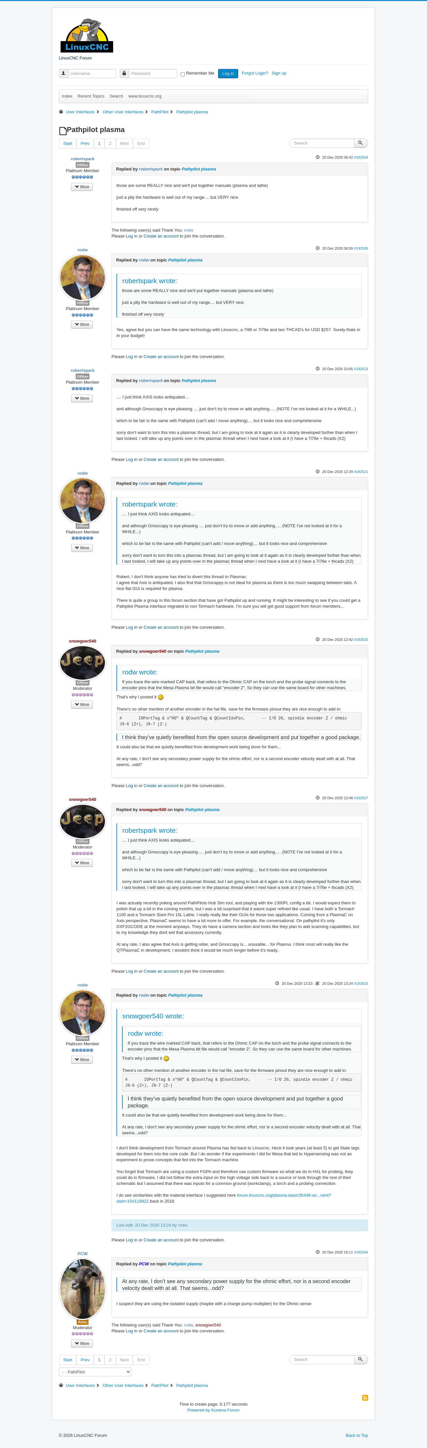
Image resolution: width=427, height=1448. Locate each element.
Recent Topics (91, 96)
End (141, 143)
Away (83, 1322)
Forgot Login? (255, 73)
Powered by (199, 1410)
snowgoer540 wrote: (153, 1016)
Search (116, 96)
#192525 (361, 640)
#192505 (361, 248)
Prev (85, 143)
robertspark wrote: (150, 280)
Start (67, 143)
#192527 (361, 798)
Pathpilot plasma (199, 169)
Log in (228, 73)
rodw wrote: (140, 672)
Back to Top (357, 1435)
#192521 (361, 472)
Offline (82, 165)
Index (67, 96)
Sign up (280, 73)
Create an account (161, 236)
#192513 (361, 369)
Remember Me (200, 73)
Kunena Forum (225, 1410)
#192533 (361, 983)
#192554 (361, 1252)
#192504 (361, 157)
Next (124, 143)
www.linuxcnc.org (144, 96)
